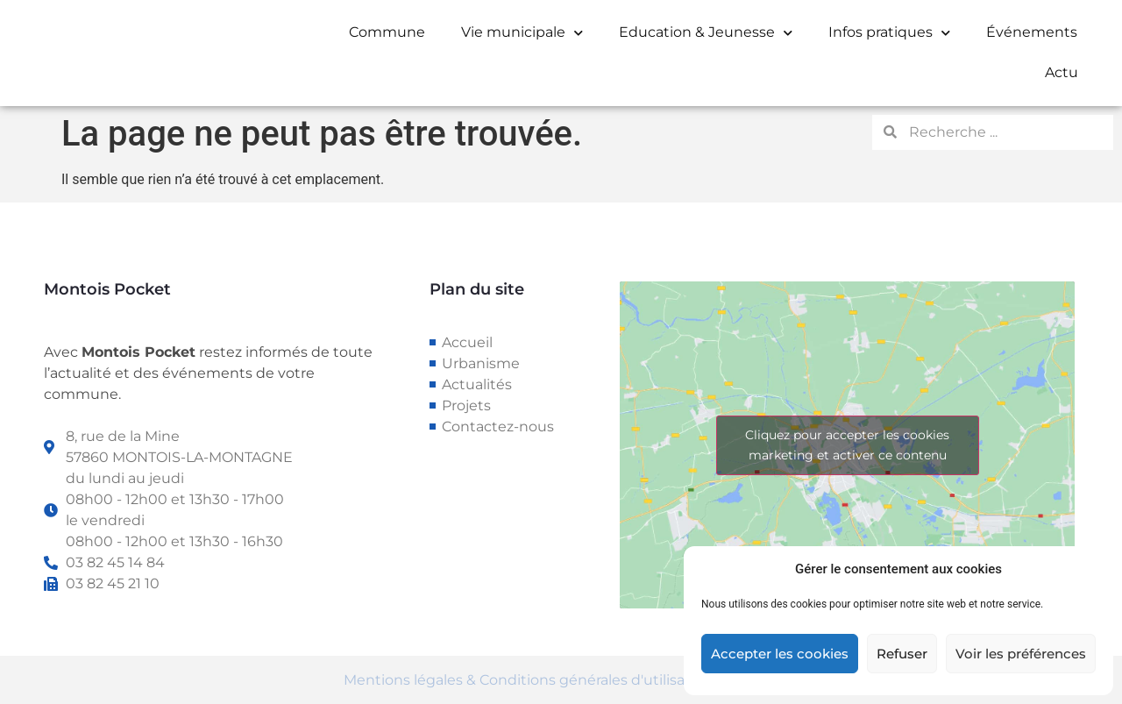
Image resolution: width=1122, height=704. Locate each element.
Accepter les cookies (780, 653)
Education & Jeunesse (705, 32)
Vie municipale (522, 32)
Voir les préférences (1020, 653)
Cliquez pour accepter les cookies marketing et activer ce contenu (847, 445)
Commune (387, 32)
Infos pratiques (889, 32)
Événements (1031, 32)
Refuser (902, 653)
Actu (1061, 72)
